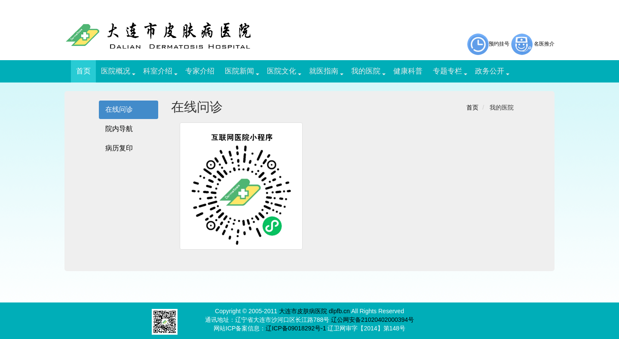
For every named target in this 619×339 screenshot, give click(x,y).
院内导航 (119, 128)
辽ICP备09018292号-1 (296, 328)
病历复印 (119, 148)
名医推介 (544, 44)
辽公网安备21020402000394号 (372, 319)
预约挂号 (488, 44)
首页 (472, 107)
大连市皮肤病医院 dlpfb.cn (314, 311)
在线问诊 (119, 109)
